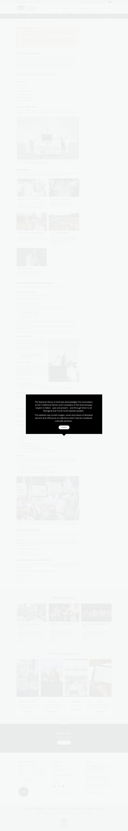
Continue (64, 427)
